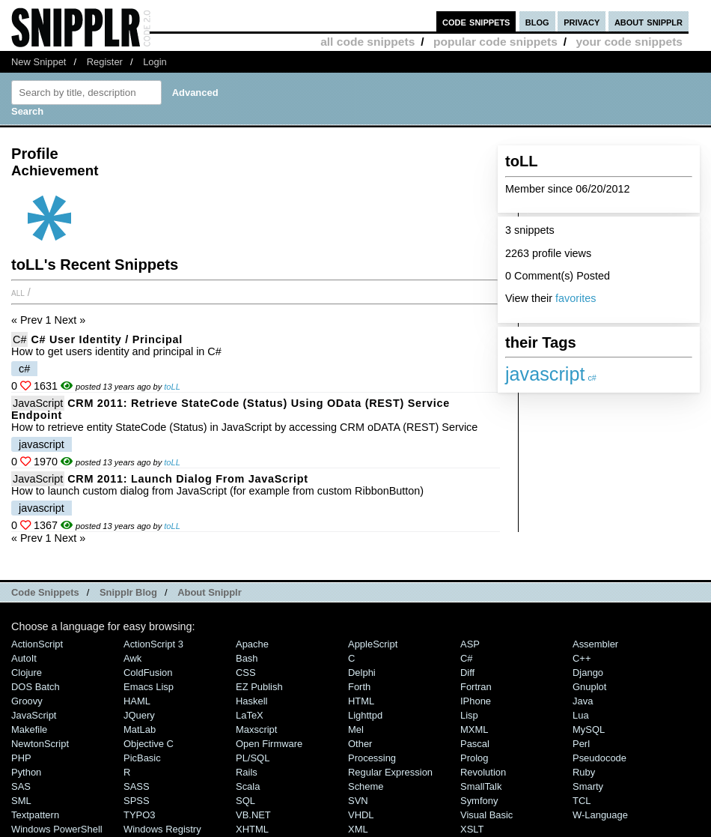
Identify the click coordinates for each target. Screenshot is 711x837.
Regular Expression (390, 772)
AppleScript (372, 644)
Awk (132, 658)
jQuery (139, 715)
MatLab (139, 729)
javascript (545, 373)
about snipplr (648, 21)
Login (155, 61)
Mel (356, 729)
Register (105, 61)
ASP (470, 644)
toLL (172, 386)
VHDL (361, 815)
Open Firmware (269, 743)
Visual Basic (486, 815)
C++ (582, 658)
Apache (252, 644)
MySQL (589, 729)
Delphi (362, 672)
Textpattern (35, 815)
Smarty (588, 786)
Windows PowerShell (57, 829)
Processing (372, 758)
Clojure (26, 672)
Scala (248, 786)
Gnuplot (589, 686)
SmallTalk (480, 786)
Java (583, 701)
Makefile (29, 729)
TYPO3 (139, 815)
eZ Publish (259, 686)
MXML (474, 729)
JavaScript (38, 403)
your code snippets (629, 41)
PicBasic (142, 758)
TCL (582, 800)
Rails (246, 772)
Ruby (584, 772)
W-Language (600, 815)
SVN (358, 800)
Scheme (366, 786)
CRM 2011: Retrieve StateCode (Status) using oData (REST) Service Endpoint (230, 409)
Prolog (474, 758)
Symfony (479, 800)
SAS (21, 786)
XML (358, 829)
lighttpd (365, 715)
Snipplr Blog (128, 592)
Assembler (595, 644)
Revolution (483, 772)
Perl (581, 743)
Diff (467, 672)
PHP (21, 758)
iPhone (475, 701)
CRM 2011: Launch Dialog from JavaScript (187, 479)
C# (19, 339)
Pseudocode (599, 758)
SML (21, 800)
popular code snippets (495, 41)
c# (592, 377)
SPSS (136, 800)
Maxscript (256, 729)
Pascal (474, 743)
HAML (136, 701)
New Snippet (38, 61)
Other (360, 743)
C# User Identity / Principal (107, 339)
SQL (245, 800)
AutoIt (24, 658)
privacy (581, 21)
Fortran (476, 686)
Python (26, 772)
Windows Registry (162, 829)
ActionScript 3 (153, 644)
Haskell (251, 701)
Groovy (27, 701)
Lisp (469, 715)
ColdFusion (148, 672)
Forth (359, 686)
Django (588, 672)
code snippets (476, 21)
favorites (575, 298)
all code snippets (367, 41)
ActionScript (37, 644)
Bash (247, 658)
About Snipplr (209, 592)
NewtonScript (40, 743)
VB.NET (253, 815)
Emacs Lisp (148, 686)
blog (537, 21)
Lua (581, 715)
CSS (246, 672)
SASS (136, 786)
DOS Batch (35, 686)
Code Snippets (45, 592)
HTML (361, 701)
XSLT (471, 829)
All (18, 292)
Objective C (148, 743)
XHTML (252, 829)
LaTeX (249, 715)
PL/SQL (252, 758)
